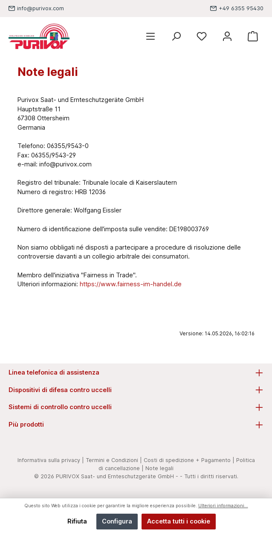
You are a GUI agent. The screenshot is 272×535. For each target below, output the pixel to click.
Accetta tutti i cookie (178, 521)
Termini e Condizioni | (114, 460)
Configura (117, 521)
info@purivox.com (40, 8)
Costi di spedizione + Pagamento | (189, 460)
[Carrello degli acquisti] (252, 36)
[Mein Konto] (227, 36)
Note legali (159, 468)
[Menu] (150, 36)
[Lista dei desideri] (201, 36)
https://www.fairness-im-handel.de (131, 284)
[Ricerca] (176, 36)
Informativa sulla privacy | (50, 460)
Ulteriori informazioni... (223, 506)
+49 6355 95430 (241, 8)
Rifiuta (77, 521)
